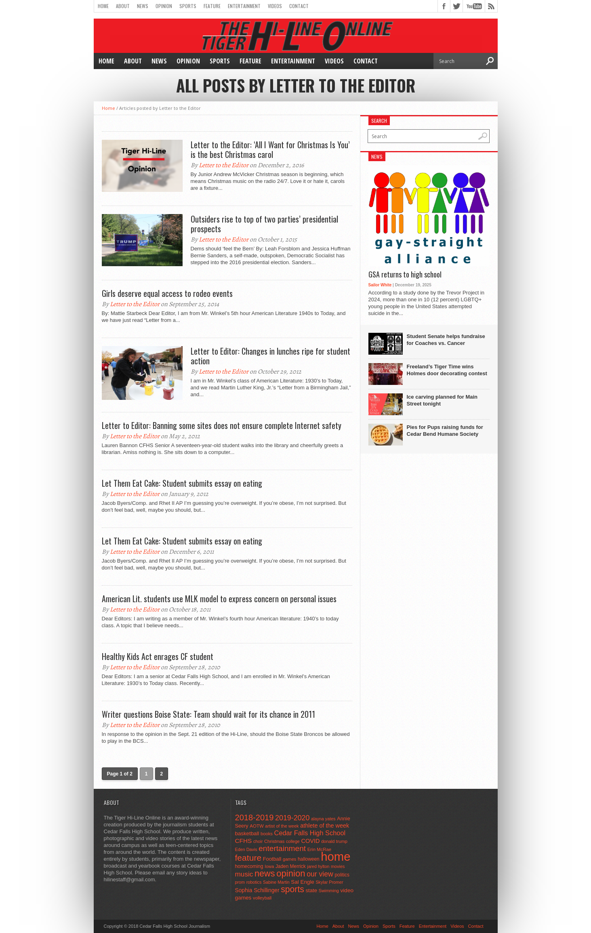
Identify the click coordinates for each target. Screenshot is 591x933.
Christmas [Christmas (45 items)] (274, 841)
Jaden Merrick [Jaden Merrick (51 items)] (291, 866)
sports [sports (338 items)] (292, 889)
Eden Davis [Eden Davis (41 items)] (246, 849)
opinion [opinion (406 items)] (290, 873)
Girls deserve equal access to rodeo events (167, 293)
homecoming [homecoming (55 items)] (249, 866)
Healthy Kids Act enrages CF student (157, 656)
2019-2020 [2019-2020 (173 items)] (292, 818)
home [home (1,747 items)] (335, 856)
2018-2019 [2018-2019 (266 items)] (254, 817)
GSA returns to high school (405, 274)
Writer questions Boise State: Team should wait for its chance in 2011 (208, 714)
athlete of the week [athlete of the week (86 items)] (324, 825)
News (142, 5)
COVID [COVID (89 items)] (310, 841)
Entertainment (244, 5)
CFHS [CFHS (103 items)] (243, 840)
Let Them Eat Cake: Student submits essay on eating (182, 483)
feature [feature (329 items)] (248, 857)
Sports (187, 5)
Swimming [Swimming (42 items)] (329, 890)
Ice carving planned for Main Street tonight (442, 400)
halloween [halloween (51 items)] (309, 859)
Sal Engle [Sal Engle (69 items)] (302, 882)
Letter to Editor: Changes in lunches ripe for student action (270, 356)
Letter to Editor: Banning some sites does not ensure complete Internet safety (221, 425)
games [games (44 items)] (289, 859)
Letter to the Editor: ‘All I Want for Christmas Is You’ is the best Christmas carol (270, 149)
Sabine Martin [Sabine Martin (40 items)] (276, 882)
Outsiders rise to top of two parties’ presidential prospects (264, 223)
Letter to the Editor (223, 165)
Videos (275, 5)
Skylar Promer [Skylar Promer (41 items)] (329, 882)
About (123, 5)
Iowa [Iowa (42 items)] (269, 866)
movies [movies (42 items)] (338, 866)
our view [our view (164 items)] (320, 874)
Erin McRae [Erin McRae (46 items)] (319, 849)
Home (103, 5)
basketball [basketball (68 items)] (247, 833)
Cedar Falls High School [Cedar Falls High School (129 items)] (310, 832)
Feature (212, 5)
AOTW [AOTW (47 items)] (256, 826)
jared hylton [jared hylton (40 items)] (318, 866)
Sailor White (380, 285)
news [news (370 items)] (264, 873)
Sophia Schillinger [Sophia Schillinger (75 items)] (257, 890)
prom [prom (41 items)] (240, 882)
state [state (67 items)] (312, 890)
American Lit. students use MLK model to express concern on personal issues (219, 598)
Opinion (164, 5)
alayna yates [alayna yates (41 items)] (323, 818)
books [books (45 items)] (267, 833)
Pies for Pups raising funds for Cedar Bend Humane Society (445, 430)
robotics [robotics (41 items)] (254, 882)
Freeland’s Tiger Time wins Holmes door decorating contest (447, 370)
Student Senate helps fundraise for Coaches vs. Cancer (446, 339)
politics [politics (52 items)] (341, 875)
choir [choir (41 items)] (258, 841)
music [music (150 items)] (244, 874)
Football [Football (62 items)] (272, 859)
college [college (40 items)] (293, 841)
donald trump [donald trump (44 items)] (334, 841)
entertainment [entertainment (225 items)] (282, 848)
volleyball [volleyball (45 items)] (262, 897)
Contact (299, 5)
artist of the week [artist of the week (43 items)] (282, 826)
